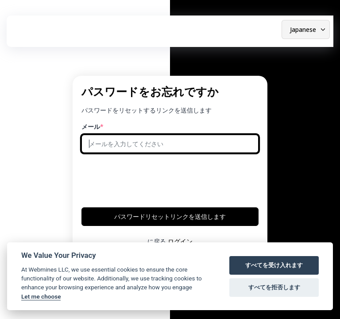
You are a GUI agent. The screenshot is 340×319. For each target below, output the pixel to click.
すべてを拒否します (274, 287)
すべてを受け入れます (274, 265)
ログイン (180, 241)
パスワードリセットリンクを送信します (170, 216)
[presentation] (148, 177)
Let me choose (41, 296)
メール (90, 126)
